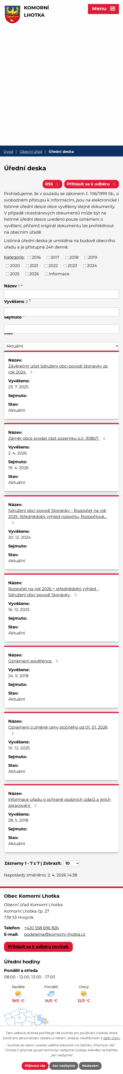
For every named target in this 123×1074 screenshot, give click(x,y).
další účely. (111, 1038)
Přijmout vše (35, 1066)
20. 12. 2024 (19, 537)
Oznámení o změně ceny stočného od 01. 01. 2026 (58, 730)
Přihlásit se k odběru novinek (38, 946)
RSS (52, 184)
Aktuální (16, 410)
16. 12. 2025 (18, 609)
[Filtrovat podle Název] (61, 294)
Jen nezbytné (63, 1066)
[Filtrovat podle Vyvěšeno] (61, 311)
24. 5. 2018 (18, 675)
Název (12, 286)
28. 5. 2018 (18, 820)
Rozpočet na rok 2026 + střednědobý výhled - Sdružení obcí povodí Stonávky (53, 591)
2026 (34, 274)
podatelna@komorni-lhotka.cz (54, 934)
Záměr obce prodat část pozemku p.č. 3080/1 (57, 438)
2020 (15, 265)
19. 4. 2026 (18, 467)
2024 (92, 265)
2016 (36, 257)
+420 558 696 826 (41, 928)
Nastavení (90, 1066)
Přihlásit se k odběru (92, 184)
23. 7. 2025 (18, 387)
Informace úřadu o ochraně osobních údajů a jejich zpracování (59, 802)
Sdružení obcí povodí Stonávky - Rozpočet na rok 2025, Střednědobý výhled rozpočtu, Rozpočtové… (57, 516)
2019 (92, 257)
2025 (14, 274)
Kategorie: (14, 257)
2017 (54, 257)
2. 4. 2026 (17, 453)
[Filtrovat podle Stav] (61, 346)
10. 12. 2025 (19, 748)
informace (59, 274)
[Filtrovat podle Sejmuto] (61, 328)
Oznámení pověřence (34, 661)
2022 (53, 265)
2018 (73, 257)
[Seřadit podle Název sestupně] (22, 286)
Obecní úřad (31, 151)
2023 (72, 265)
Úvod (8, 151)
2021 (34, 265)
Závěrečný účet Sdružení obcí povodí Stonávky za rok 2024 (58, 369)
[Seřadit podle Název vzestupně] (22, 284)
